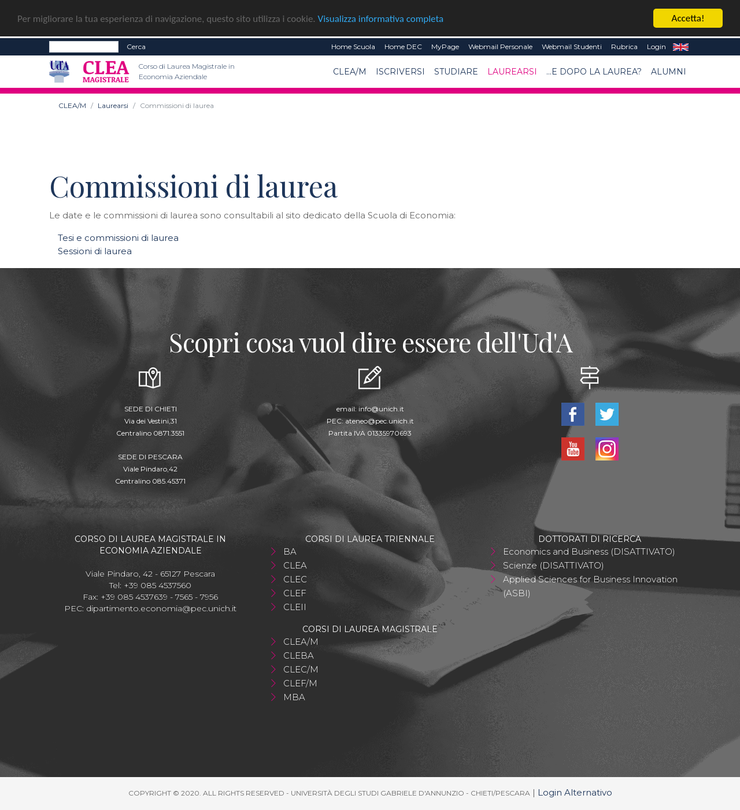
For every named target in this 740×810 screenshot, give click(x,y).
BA (290, 551)
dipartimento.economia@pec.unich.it (161, 608)
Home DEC (403, 46)
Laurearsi (512, 71)
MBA (294, 697)
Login (656, 46)
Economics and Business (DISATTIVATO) (589, 551)
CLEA (295, 565)
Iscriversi (400, 71)
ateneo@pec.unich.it (379, 421)
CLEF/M (300, 683)
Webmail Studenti (572, 46)
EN (681, 46)
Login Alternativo (575, 792)
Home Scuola (353, 46)
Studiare (456, 71)
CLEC (295, 579)
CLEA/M (350, 71)
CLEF (294, 593)
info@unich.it (381, 408)
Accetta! (688, 18)
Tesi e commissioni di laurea (118, 237)
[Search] (84, 47)
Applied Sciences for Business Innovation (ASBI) (590, 586)
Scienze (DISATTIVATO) (553, 565)
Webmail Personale (500, 46)
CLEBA (298, 655)
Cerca (136, 46)
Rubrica (624, 46)
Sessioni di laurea (95, 251)
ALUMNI (668, 71)
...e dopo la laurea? (594, 71)
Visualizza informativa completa (381, 19)
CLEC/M (301, 669)
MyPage (445, 46)
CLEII (294, 606)
